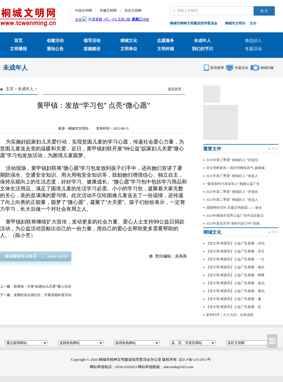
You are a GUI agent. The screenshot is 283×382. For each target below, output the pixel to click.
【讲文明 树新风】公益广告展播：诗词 (235, 243)
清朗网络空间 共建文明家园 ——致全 (234, 208)
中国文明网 (83, 10)
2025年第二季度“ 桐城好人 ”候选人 (232, 200)
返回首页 (174, 89)
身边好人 (253, 40)
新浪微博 (217, 68)
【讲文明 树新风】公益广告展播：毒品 (235, 291)
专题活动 (253, 49)
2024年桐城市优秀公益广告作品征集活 (235, 216)
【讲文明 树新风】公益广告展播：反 (233, 307)
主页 (10, 89)
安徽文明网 (108, 10)
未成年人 (26, 89)
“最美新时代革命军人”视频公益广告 (233, 184)
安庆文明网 (133, 10)
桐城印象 (267, 68)
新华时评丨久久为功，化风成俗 (230, 315)
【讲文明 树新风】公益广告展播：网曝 (235, 275)
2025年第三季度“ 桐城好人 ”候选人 (232, 176)
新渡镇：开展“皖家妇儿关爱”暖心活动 (42, 286)
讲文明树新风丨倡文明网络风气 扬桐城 (235, 168)
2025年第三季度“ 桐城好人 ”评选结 (232, 160)
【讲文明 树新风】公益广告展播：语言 (235, 251)
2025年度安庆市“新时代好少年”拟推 (233, 223)
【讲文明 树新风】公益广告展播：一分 (235, 259)
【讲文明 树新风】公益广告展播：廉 (233, 299)
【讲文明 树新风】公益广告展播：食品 (235, 283)
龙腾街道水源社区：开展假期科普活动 (42, 295)
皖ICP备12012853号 (195, 359)
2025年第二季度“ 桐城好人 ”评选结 (232, 192)
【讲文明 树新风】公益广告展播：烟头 (235, 267)
